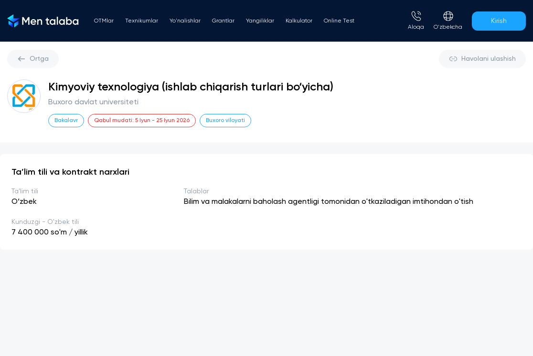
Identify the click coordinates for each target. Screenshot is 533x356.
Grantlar (223, 21)
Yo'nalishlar (185, 21)
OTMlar (104, 21)
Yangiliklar (260, 21)
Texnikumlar (141, 21)
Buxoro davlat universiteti (93, 102)
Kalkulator (299, 21)
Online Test (339, 21)
